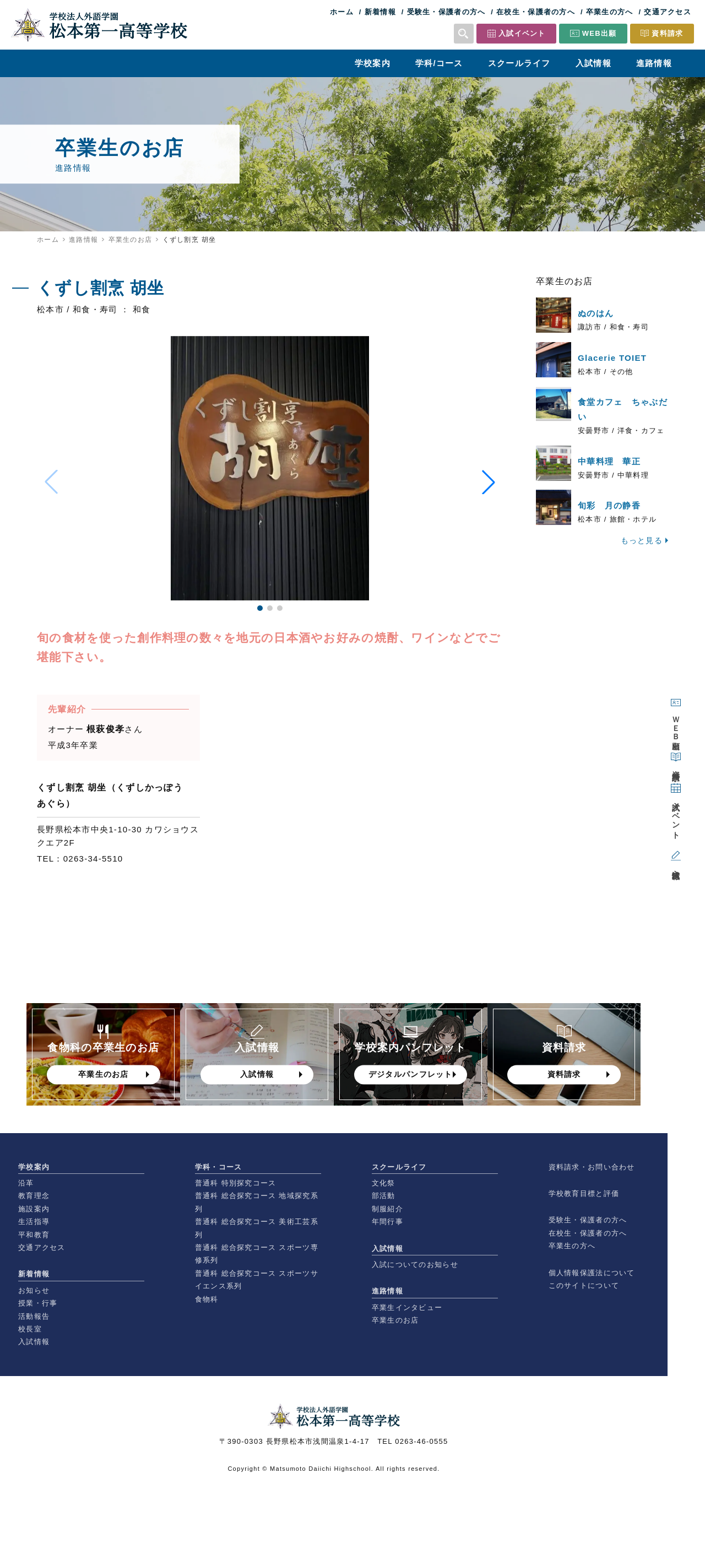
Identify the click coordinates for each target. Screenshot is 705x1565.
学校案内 (373, 63)
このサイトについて (584, 1285)
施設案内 (34, 1209)
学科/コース (439, 63)
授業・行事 (37, 1303)
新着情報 (380, 12)
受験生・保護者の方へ (446, 12)
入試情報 (593, 63)
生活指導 (34, 1221)
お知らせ (34, 1290)
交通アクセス (667, 12)
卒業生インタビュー (407, 1307)
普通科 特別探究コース (235, 1183)
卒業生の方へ (609, 12)
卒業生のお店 (131, 239)
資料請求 (667, 33)
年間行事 (387, 1221)
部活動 (383, 1196)
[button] (260, 608)
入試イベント (522, 33)
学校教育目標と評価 (584, 1193)
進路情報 (654, 63)
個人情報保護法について (592, 1273)
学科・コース (218, 1167)
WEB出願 (599, 33)
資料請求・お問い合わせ (592, 1167)
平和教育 (34, 1235)
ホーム (342, 12)
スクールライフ (519, 63)
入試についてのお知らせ (415, 1264)
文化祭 (383, 1183)
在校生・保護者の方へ (535, 12)
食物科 (207, 1299)
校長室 (30, 1329)
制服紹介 (387, 1209)
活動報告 (34, 1316)
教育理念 (34, 1196)
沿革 (26, 1183)
